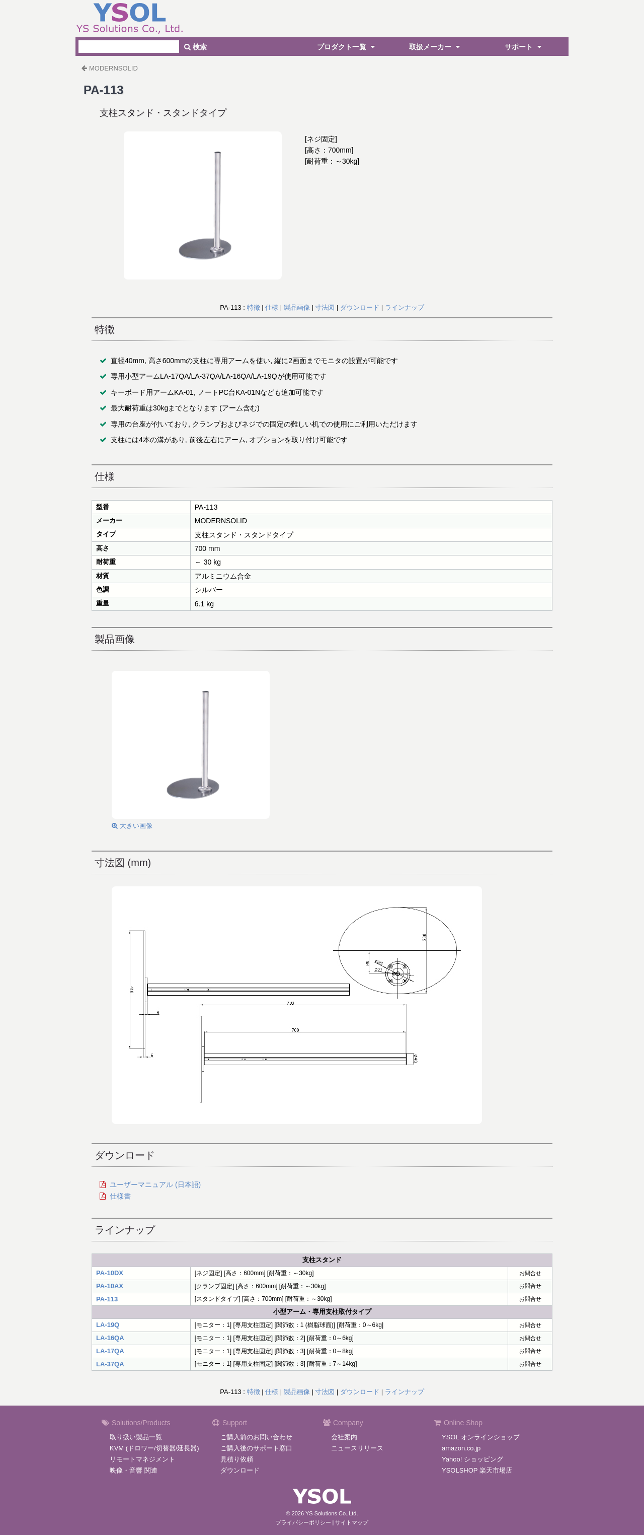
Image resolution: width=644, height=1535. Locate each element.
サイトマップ (351, 1522)
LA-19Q (107, 1325)
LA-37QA (110, 1364)
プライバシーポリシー (303, 1522)
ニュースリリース (357, 1448)
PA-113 (107, 1299)
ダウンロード (359, 307)
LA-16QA (110, 1338)
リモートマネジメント (142, 1459)
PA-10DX (109, 1273)
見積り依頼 (236, 1459)
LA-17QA (110, 1351)
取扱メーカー (435, 47)
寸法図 (325, 307)
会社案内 (344, 1437)
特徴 (253, 307)
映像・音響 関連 (133, 1470)
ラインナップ (404, 307)
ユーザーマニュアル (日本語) (155, 1184)
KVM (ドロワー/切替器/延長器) (154, 1448)
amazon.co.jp (461, 1448)
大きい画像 (132, 825)
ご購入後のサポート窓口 (256, 1448)
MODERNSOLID (113, 68)
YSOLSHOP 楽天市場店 (477, 1470)
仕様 (271, 307)
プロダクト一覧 (347, 47)
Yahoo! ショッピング (472, 1459)
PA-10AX (109, 1286)
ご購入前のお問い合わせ (256, 1437)
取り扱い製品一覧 (136, 1437)
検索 (195, 47)
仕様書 (120, 1196)
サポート (524, 47)
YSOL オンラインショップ (481, 1437)
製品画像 (297, 307)
